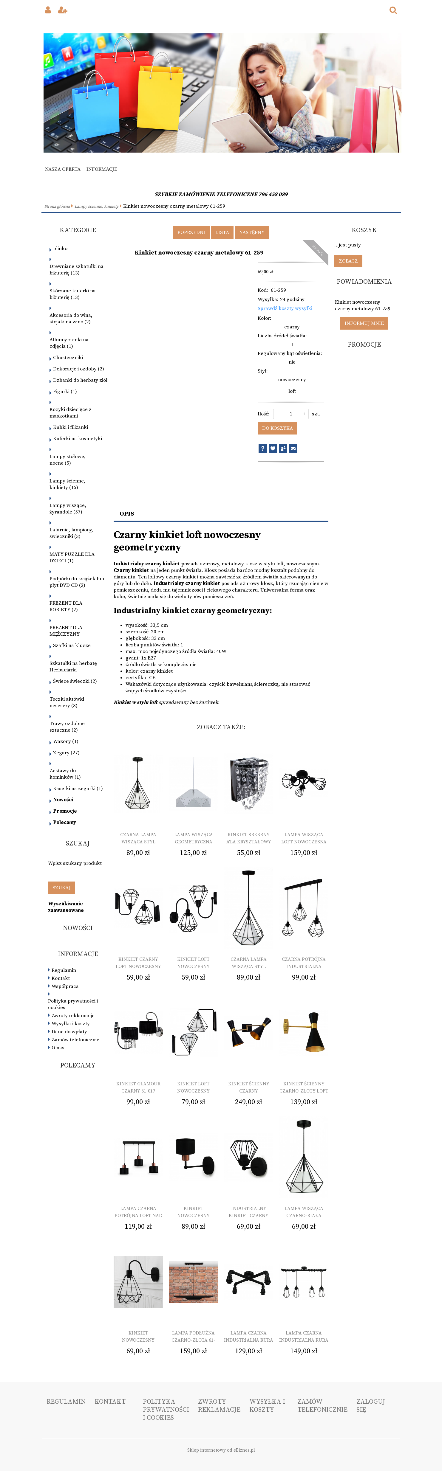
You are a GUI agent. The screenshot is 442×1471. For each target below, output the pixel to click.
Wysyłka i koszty (71, 1023)
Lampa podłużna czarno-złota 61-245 (193, 1340)
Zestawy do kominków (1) (65, 774)
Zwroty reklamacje (73, 1015)
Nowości (63, 800)
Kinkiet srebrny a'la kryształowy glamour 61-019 (248, 842)
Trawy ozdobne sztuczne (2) (67, 726)
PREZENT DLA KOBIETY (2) (66, 606)
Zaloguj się (370, 1406)
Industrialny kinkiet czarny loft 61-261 (248, 1215)
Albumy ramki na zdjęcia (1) (69, 343)
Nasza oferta (63, 169)
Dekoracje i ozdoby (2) (78, 369)
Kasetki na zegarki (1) (78, 788)
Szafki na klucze (72, 645)
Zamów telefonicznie (75, 1039)
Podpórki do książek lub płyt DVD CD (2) (77, 582)
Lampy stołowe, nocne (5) (68, 459)
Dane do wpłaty (69, 1031)
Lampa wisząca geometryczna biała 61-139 (193, 842)
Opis (127, 514)
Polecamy (64, 822)
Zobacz (348, 261)
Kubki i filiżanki (70, 427)
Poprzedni (191, 232)
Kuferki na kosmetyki (77, 438)
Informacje (101, 169)
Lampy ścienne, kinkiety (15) (67, 484)
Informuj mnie (364, 323)
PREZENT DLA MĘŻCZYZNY (66, 630)
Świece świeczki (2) (75, 681)
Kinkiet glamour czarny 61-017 (138, 1087)
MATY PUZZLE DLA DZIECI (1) (72, 557)
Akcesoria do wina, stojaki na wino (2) (71, 318)
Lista (222, 232)
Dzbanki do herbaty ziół (80, 380)
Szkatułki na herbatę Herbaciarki (73, 666)
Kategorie (78, 230)
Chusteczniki (68, 357)
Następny (252, 232)
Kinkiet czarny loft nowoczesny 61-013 (138, 966)
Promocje (65, 811)
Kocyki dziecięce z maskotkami (71, 412)
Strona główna (57, 206)
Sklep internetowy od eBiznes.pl (221, 1450)
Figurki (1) (65, 391)
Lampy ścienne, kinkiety (96, 206)
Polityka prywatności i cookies (73, 1004)
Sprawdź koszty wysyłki (285, 308)
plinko (60, 248)
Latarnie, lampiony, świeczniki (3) (71, 533)
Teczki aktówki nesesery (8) (67, 702)
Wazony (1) (65, 741)
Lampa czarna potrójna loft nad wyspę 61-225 (138, 1215)
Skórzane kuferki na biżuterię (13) (73, 294)
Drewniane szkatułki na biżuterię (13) (76, 269)
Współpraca (65, 986)
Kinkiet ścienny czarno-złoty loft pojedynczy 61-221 (303, 1091)
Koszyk (364, 230)
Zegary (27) (66, 753)
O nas (58, 1048)
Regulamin (64, 970)
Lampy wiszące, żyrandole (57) (68, 508)
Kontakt (61, 978)
